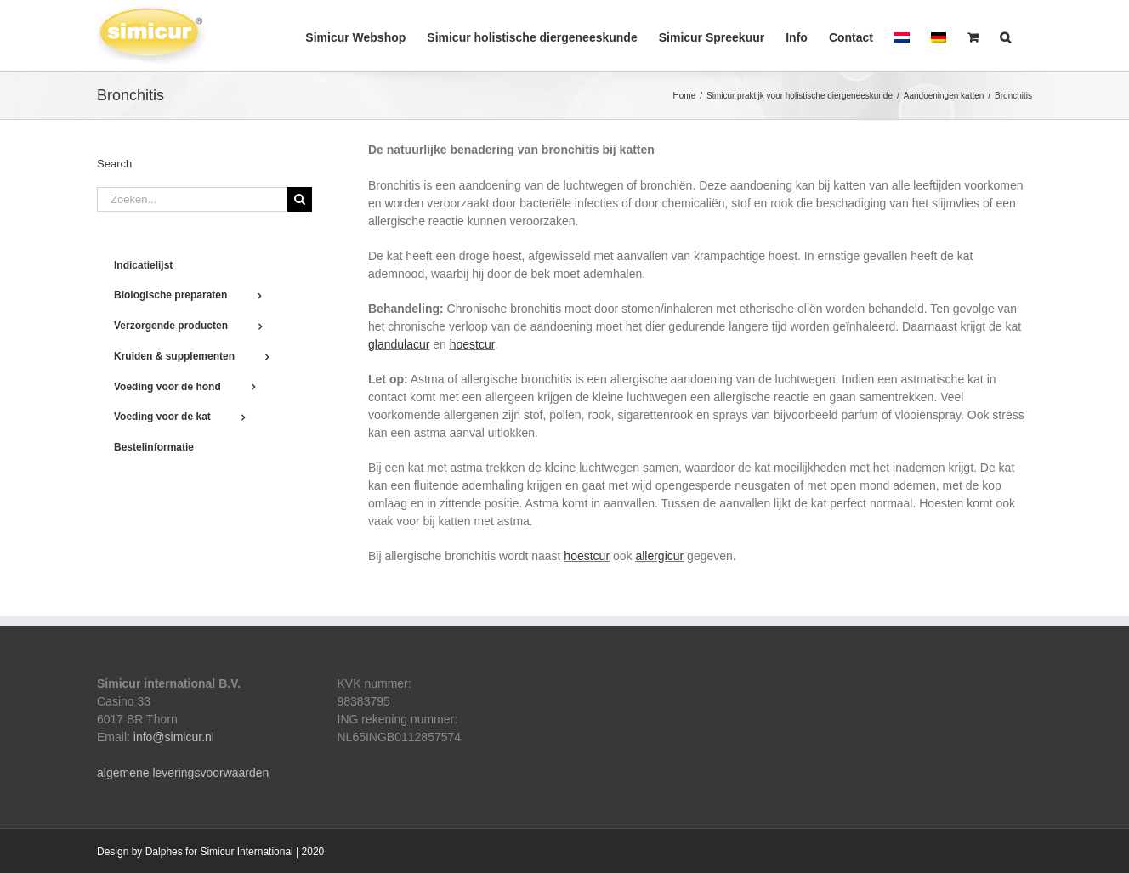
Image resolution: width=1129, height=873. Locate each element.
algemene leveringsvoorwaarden (183, 772)
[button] (1005, 35)
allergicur (659, 556)
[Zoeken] (299, 199)
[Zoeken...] (192, 199)
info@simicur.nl (173, 737)
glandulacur (398, 344)
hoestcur (472, 344)
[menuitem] (902, 35)
